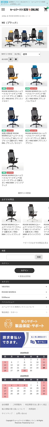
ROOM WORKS (14, 16)
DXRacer (6, 297)
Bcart (32, 423)
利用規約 (32, 409)
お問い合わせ (21, 413)
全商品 (4, 16)
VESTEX (6, 286)
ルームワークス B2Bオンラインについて (18, 307)
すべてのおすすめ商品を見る (36, 243)
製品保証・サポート (10, 312)
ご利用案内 (17, 405)
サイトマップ (7, 413)
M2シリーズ (26, 16)
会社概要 (5, 405)
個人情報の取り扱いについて (13, 409)
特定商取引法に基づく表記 (36, 405)
